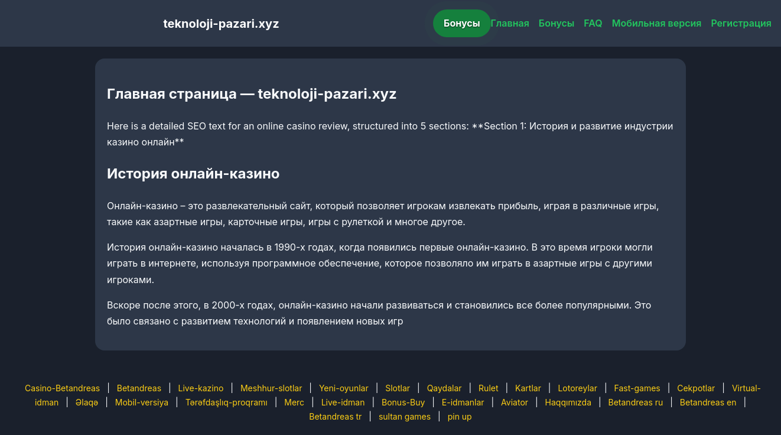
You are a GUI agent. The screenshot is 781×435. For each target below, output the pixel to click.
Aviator (514, 402)
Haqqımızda (568, 402)
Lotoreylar (577, 388)
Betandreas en (708, 402)
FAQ (593, 23)
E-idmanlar (463, 402)
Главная (510, 23)
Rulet (488, 388)
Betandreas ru (635, 402)
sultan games (405, 416)
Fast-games (637, 388)
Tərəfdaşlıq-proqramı (227, 402)
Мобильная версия (657, 23)
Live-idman (343, 402)
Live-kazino (201, 388)
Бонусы (462, 23)
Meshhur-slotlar (271, 388)
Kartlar (528, 388)
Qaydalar (444, 388)
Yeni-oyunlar (344, 388)
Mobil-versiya (141, 402)
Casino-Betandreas (62, 388)
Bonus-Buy (403, 402)
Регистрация (741, 23)
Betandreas (139, 388)
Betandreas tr (335, 416)
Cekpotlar (696, 388)
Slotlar (397, 388)
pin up (460, 416)
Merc (294, 402)
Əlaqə (87, 402)
